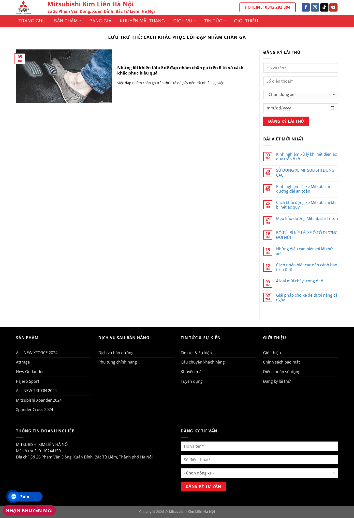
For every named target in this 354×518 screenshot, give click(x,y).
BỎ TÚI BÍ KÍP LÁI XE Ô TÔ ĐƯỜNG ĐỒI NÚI (307, 235)
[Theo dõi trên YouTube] (333, 7)
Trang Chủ (31, 20)
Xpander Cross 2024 (34, 409)
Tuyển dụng (192, 381)
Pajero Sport (27, 381)
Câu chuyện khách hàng (203, 362)
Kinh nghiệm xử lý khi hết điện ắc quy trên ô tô (306, 156)
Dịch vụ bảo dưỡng (115, 352)
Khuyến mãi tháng (142, 20)
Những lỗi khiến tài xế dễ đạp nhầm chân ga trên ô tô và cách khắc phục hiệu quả (180, 70)
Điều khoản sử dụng (281, 371)
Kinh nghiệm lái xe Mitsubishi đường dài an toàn (303, 189)
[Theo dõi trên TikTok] (324, 7)
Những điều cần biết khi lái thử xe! (304, 251)
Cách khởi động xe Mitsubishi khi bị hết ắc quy (306, 205)
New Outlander (30, 371)
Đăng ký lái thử (277, 381)
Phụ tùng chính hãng (117, 362)
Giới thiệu (246, 20)
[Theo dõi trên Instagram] (315, 7)
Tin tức (215, 20)
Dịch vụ (184, 20)
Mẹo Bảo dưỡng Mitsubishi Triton (307, 218)
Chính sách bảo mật (281, 362)
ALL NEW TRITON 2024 (36, 390)
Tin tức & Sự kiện (196, 352)
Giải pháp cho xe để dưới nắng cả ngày (307, 297)
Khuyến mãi (192, 371)
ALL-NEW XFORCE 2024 (37, 352)
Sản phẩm (67, 20)
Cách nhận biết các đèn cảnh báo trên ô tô (306, 267)
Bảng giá (100, 20)
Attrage (23, 362)
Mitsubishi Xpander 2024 (39, 400)
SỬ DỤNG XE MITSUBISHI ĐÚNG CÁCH (305, 172)
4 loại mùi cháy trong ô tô (299, 281)
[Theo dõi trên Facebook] (306, 7)
